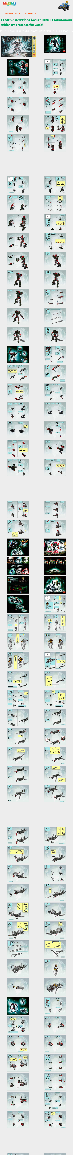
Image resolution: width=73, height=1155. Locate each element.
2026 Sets (17, 13)
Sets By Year (9, 13)
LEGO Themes (28, 13)
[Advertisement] (37, 164)
